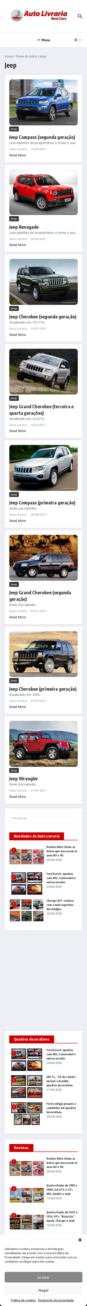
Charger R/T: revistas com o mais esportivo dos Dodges (60, 905)
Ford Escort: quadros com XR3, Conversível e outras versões (61, 878)
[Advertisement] (43, 980)
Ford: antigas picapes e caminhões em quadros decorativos (61, 1108)
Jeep (14, 129)
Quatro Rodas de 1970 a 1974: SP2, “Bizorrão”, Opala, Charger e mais (61, 1216)
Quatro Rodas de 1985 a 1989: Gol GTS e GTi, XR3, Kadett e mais (61, 1190)
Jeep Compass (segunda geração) (42, 137)
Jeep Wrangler (23, 778)
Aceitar (44, 1277)
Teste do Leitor (26, 56)
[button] (80, 1240)
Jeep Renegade (24, 227)
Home (9, 56)
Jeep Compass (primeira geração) (42, 502)
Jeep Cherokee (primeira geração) (43, 689)
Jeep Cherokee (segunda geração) (42, 316)
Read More (17, 155)
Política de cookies (23, 1300)
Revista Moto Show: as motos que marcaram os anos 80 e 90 (61, 851)
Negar (44, 1290)
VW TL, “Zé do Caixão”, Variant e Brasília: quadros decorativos (61, 1081)
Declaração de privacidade (56, 1300)
